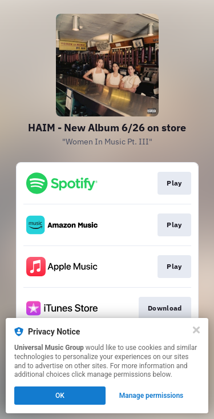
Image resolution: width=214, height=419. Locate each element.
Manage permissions (151, 396)
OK (59, 396)
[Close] (196, 330)
